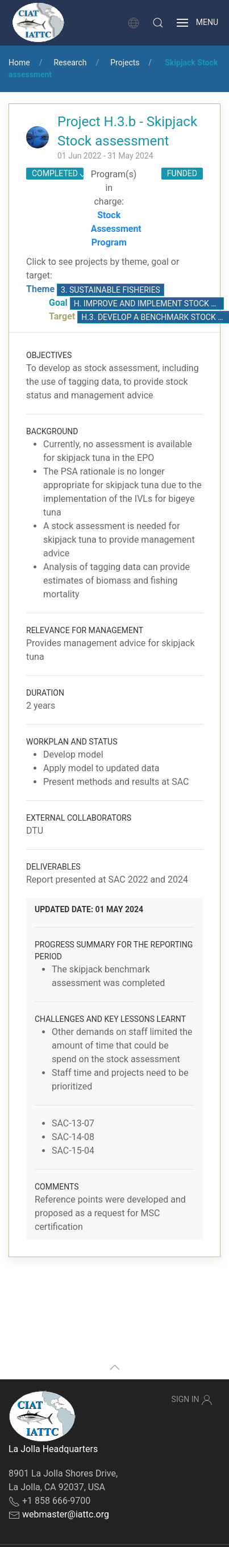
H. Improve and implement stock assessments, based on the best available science (149, 303)
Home (19, 62)
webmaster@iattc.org (65, 1514)
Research (69, 62)
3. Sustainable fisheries (110, 289)
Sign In (192, 1399)
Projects (124, 62)
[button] (158, 22)
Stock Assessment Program (116, 229)
